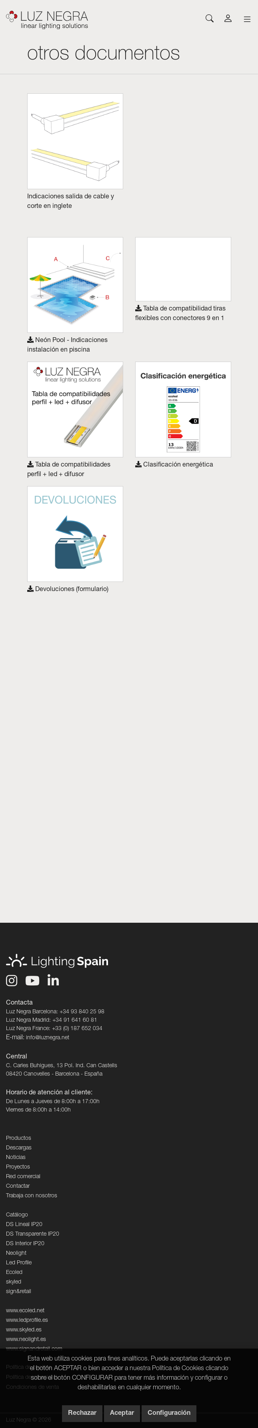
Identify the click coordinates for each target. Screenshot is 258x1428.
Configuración (169, 1413)
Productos (18, 1138)
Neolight (16, 1253)
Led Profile (19, 1263)
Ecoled (14, 1273)
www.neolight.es (26, 1340)
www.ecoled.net (25, 1311)
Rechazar (82, 1413)
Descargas (19, 1148)
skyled (13, 1282)
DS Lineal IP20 (24, 1225)
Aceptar (122, 1413)
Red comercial (23, 1177)
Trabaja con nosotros (31, 1196)
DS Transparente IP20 (32, 1234)
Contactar (18, 1186)
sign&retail (18, 1292)
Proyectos (18, 1167)
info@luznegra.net (47, 1038)
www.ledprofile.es (27, 1320)
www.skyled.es (24, 1330)
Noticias (16, 1158)
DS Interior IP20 (25, 1244)
